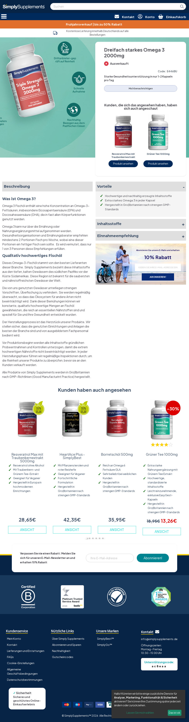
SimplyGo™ (104, 644)
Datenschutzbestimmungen (24, 679)
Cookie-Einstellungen (20, 663)
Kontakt (12, 644)
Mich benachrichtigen (141, 88)
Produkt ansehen (123, 163)
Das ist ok (174, 712)
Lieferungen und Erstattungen (25, 650)
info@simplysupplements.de (159, 639)
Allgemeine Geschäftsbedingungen (22, 671)
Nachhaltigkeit (61, 650)
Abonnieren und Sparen (66, 644)
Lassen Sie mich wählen (140, 712)
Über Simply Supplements (68, 638)
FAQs (10, 657)
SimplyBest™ (105, 638)
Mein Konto (14, 638)
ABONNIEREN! (158, 276)
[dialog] (148, 704)
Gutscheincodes (62, 657)
